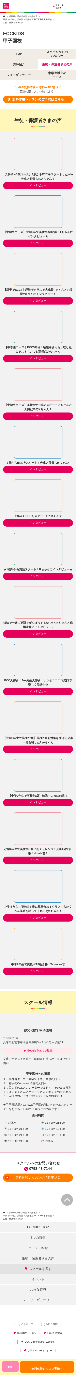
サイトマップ (25, 1324)
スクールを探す (57, 6)
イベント (38, 1279)
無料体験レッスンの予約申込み (33, 1178)
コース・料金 (38, 1248)
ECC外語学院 (53, 1333)
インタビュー (38, 185)
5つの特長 (38, 1237)
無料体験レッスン (25, 1333)
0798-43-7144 (40, 1169)
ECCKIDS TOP (38, 1227)
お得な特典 (38, 1289)
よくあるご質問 (49, 1324)
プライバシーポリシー (38, 1350)
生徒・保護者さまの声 (38, 1258)
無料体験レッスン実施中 (47, 1368)
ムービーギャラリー (38, 1300)
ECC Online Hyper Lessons (38, 1341)
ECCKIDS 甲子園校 (38, 1030)
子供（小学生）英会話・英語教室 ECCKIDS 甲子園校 (27, 19)
